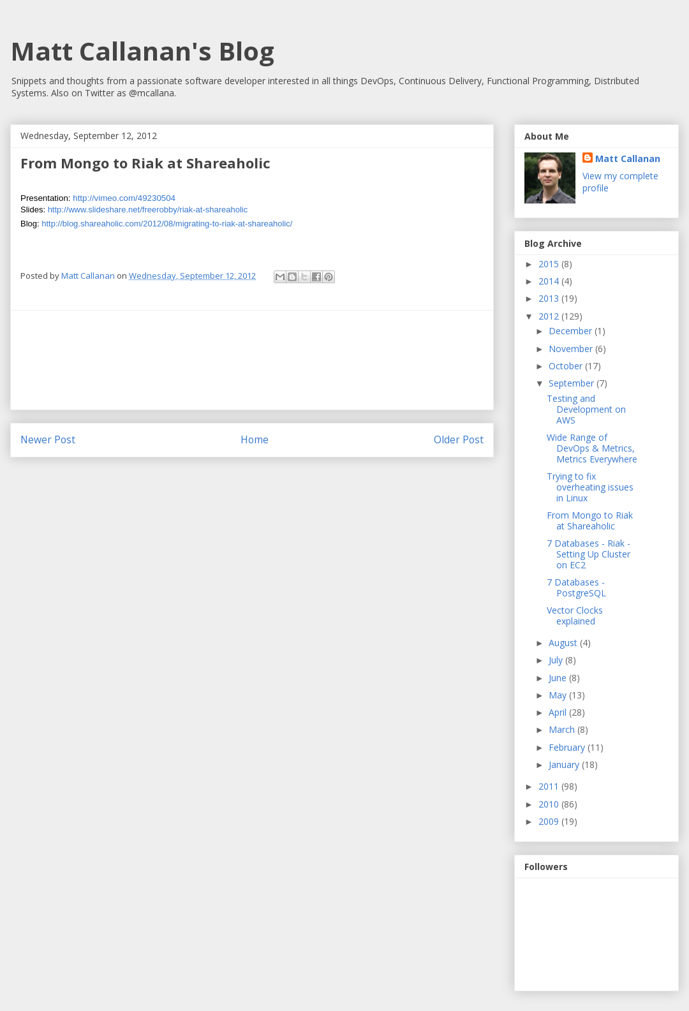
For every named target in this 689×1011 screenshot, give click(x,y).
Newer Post (47, 439)
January (565, 764)
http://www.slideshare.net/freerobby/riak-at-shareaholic (148, 209)
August (564, 643)
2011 (549, 786)
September (572, 383)
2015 (549, 264)
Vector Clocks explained (575, 615)
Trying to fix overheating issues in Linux (590, 487)
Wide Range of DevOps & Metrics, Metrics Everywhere (592, 448)
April (559, 712)
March (563, 729)
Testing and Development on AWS (586, 409)
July (557, 660)
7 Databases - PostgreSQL (576, 587)
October (567, 366)
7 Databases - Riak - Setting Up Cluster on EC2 (588, 554)
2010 (549, 804)
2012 (549, 316)
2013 (549, 298)
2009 (549, 821)
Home (255, 439)
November (572, 349)
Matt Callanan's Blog (142, 50)
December (572, 331)
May (559, 695)
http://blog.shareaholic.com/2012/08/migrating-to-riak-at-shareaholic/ (166, 223)
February (568, 747)
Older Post (459, 439)
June (559, 678)
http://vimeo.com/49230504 (124, 198)
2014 (549, 281)
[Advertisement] (252, 360)
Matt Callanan (627, 158)
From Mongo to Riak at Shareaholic (590, 520)
